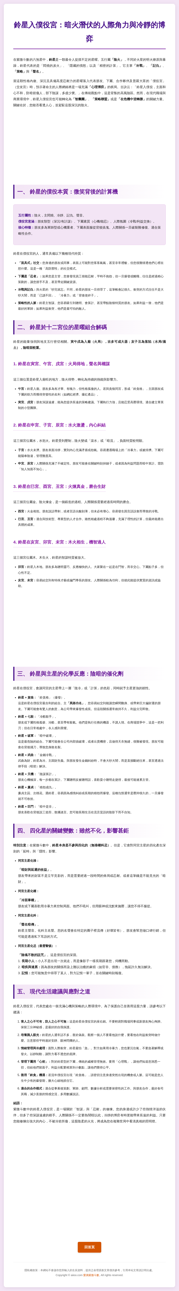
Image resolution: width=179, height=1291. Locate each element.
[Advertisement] (89, 143)
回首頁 (89, 1247)
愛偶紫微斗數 (91, 1275)
